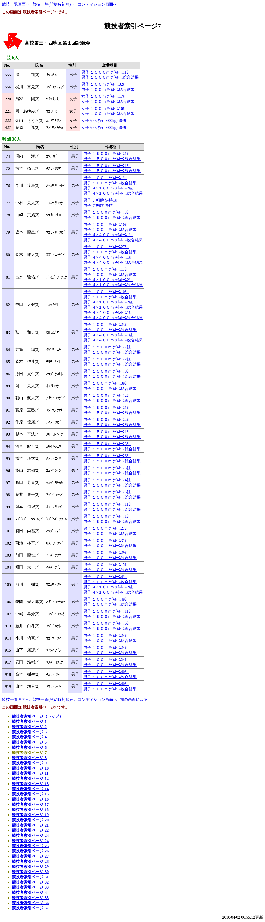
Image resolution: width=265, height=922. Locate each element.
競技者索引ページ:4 (29, 737)
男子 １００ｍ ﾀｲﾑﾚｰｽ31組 (106, 540)
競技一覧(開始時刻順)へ (54, 4)
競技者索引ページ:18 (30, 810)
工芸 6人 (10, 57)
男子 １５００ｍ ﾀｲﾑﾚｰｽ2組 (107, 359)
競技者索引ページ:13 (30, 784)
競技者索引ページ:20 (30, 820)
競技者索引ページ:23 (30, 835)
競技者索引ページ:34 (30, 892)
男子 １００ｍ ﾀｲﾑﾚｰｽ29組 (106, 552)
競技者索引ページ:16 (30, 799)
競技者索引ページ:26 (30, 851)
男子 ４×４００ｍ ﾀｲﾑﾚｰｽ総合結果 (113, 240)
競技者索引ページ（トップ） (37, 716)
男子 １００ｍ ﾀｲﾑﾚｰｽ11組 (105, 269)
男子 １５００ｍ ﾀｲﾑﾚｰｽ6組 (107, 456)
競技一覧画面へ (16, 4)
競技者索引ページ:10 (30, 768)
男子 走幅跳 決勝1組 (101, 200)
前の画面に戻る (134, 699)
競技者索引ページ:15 (30, 794)
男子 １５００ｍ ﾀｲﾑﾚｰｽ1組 (107, 153)
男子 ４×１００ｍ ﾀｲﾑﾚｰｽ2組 (108, 188)
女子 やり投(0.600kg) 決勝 (103, 120)
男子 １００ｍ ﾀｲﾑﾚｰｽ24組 (106, 635)
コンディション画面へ (97, 4)
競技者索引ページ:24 (30, 841)
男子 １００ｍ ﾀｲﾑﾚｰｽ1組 (105, 178)
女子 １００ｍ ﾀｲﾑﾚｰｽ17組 (104, 96)
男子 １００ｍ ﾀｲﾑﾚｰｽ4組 (105, 577)
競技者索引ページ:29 (30, 867)
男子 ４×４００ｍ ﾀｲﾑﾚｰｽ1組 (108, 235)
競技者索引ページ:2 (29, 727)
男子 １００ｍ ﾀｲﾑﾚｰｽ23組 (106, 324)
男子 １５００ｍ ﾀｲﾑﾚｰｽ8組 (107, 371)
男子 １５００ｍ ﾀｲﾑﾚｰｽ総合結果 (110, 77)
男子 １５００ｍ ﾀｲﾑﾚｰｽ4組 (107, 480)
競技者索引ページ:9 (29, 763)
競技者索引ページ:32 (30, 882)
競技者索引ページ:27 (30, 856)
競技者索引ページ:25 (30, 846)
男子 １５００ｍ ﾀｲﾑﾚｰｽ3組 (107, 212)
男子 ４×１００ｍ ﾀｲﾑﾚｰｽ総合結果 (113, 193)
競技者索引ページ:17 (30, 804)
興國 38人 (11, 139)
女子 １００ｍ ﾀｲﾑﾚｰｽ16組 (104, 108)
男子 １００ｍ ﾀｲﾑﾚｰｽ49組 (106, 599)
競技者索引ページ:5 (29, 742)
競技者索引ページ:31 (30, 877)
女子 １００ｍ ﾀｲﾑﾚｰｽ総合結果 (108, 101)
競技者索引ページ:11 (30, 773)
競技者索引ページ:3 (29, 732)
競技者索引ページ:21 (30, 825)
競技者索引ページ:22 (30, 830)
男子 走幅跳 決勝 (98, 205)
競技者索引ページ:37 (30, 908)
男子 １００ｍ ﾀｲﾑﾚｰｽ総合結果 (108, 89)
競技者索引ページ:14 (30, 789)
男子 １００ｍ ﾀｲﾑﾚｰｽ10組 (106, 224)
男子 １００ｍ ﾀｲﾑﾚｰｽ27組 (106, 247)
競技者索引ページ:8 (29, 758)
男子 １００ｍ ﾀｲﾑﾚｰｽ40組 (106, 672)
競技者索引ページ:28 (30, 861)
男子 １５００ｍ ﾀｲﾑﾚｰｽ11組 (105, 72)
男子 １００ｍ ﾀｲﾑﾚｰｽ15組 (106, 565)
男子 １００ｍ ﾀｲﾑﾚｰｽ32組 (104, 84)
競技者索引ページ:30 (30, 872)
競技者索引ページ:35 (30, 898)
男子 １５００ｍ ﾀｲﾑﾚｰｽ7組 (107, 347)
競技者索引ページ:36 (30, 903)
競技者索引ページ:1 (29, 721)
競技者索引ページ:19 (30, 815)
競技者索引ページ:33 (30, 887)
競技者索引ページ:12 (30, 778)
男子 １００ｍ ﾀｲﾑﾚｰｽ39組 (106, 383)
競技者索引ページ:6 (29, 747)
